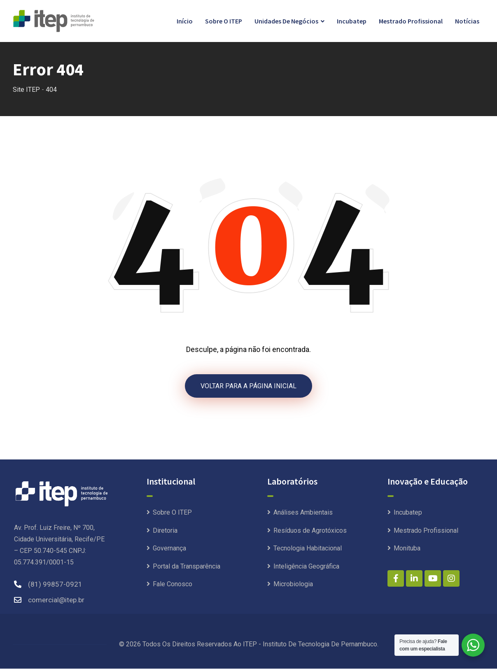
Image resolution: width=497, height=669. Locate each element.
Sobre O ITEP (223, 21)
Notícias (467, 21)
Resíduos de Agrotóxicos (310, 531)
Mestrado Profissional (411, 21)
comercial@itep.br (56, 600)
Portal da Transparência (186, 567)
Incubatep (351, 21)
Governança (169, 548)
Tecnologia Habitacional (307, 548)
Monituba (407, 548)
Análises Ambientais (303, 513)
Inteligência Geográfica (306, 567)
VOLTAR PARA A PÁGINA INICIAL (248, 386)
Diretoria (165, 531)
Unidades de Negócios (286, 21)
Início (185, 21)
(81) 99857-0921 (55, 584)
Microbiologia (293, 584)
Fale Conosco (172, 584)
